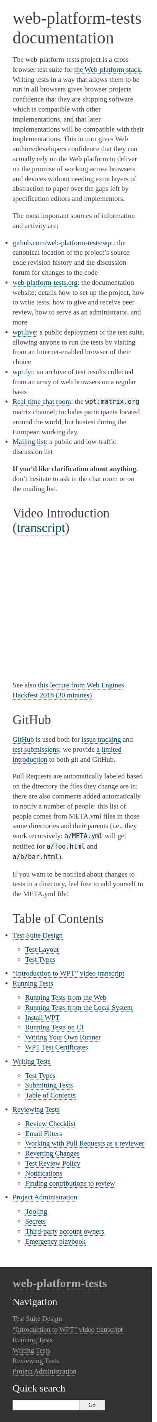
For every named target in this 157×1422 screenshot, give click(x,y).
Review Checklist (50, 1124)
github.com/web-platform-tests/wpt (63, 243)
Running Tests (33, 983)
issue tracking (101, 739)
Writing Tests (32, 1061)
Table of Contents (50, 1095)
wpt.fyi (23, 372)
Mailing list (29, 442)
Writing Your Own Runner (63, 1037)
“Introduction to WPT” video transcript (68, 973)
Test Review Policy (52, 1163)
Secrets (35, 1221)
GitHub (23, 739)
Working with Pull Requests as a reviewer (84, 1143)
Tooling (36, 1211)
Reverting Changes (52, 1153)
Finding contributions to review (70, 1183)
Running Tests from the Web (65, 997)
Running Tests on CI (54, 1027)
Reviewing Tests (36, 1109)
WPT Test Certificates (56, 1047)
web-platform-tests (60, 1283)
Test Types (40, 959)
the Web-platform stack (107, 70)
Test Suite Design (38, 935)
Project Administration (45, 1197)
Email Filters (43, 1134)
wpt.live (24, 332)
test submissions (36, 749)
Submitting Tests (49, 1085)
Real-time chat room (42, 402)
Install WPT (42, 1018)
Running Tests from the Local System (79, 1007)
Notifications (43, 1173)
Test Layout (42, 949)
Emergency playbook (55, 1241)
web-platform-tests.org (45, 282)
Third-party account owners (64, 1231)
